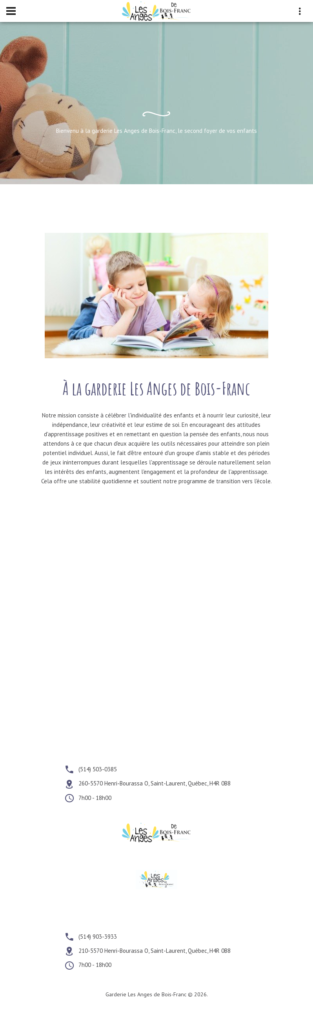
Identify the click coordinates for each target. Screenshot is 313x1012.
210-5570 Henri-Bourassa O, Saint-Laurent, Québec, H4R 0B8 (154, 950)
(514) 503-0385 (97, 769)
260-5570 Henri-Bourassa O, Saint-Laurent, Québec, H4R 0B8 (154, 783)
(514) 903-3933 (97, 936)
